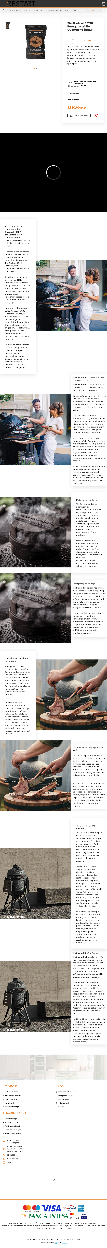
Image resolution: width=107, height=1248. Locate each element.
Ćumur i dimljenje (80, 10)
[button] (34, 68)
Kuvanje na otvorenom (33, 10)
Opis (73, 39)
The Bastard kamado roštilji (58, 10)
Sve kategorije (14, 10)
